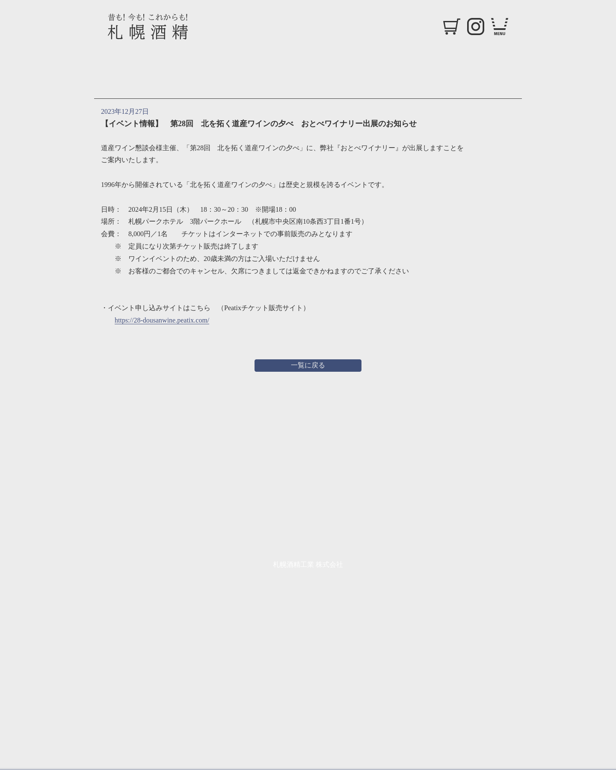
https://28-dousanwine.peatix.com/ (162, 320)
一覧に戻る (308, 365)
